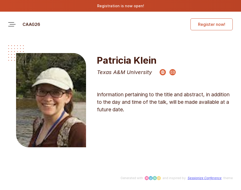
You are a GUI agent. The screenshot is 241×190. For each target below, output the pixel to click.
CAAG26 (31, 24)
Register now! (211, 24)
